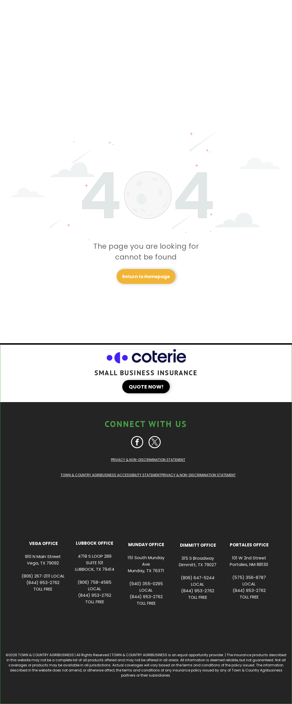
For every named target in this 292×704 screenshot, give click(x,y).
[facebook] (137, 443)
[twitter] (155, 443)
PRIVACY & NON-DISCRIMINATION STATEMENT (148, 459)
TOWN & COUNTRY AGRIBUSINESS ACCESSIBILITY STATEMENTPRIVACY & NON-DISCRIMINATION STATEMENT (148, 475)
